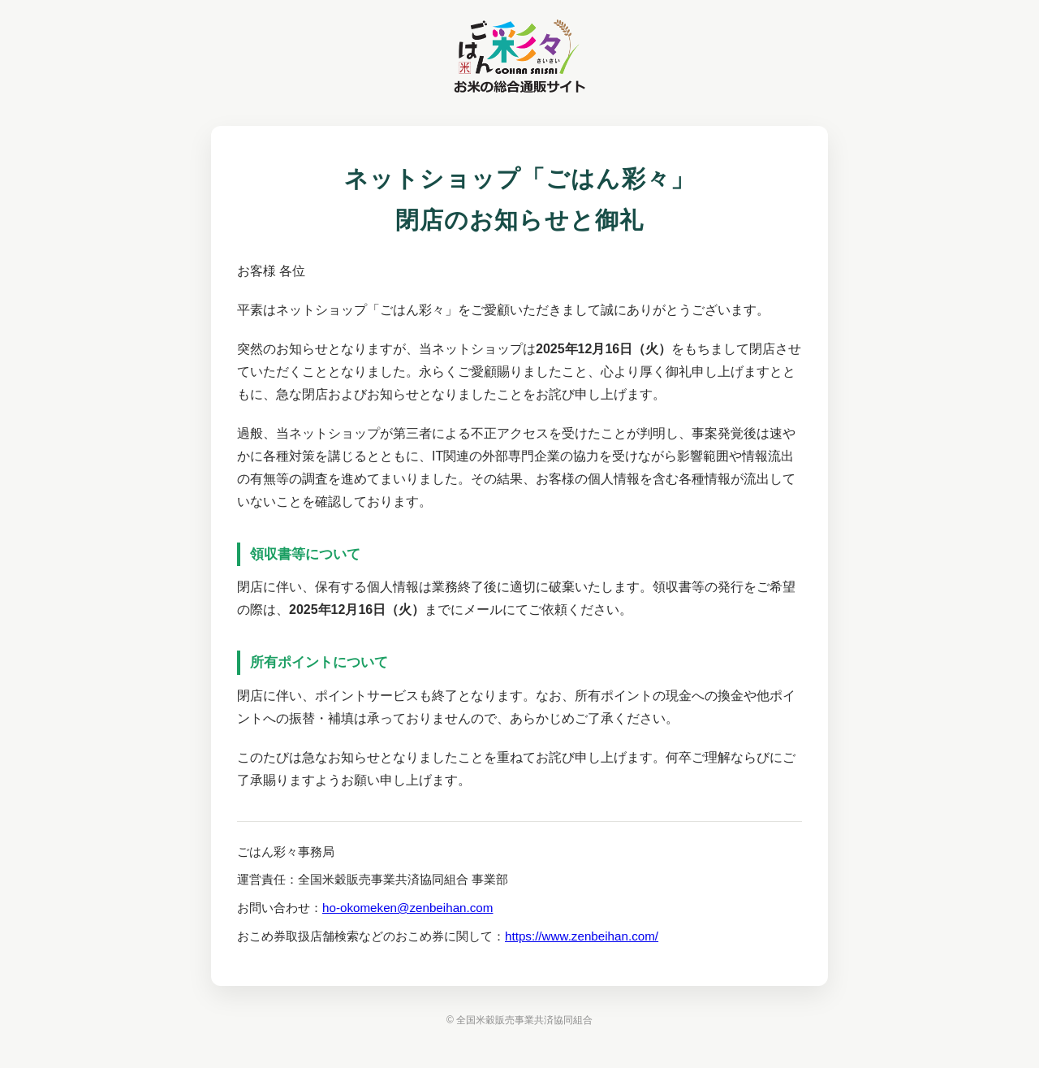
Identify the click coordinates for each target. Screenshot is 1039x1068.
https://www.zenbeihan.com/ (581, 936)
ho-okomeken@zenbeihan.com (407, 908)
